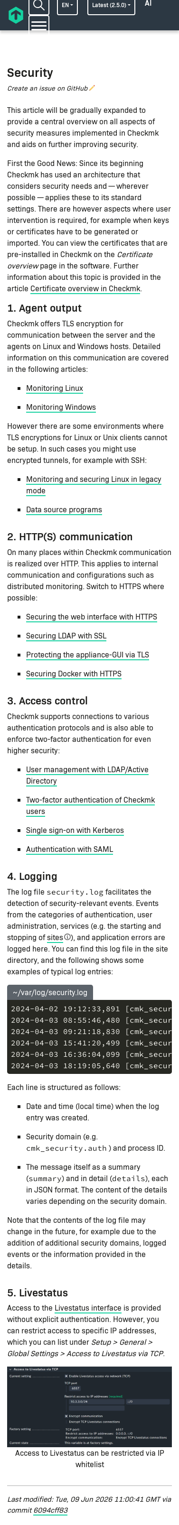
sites (55, 937)
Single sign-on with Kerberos (75, 830)
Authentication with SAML (69, 849)
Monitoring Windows (61, 407)
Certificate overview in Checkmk (85, 288)
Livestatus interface (88, 1307)
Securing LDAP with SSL (66, 635)
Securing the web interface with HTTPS (91, 616)
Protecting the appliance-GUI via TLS (87, 654)
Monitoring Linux (54, 388)
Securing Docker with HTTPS (74, 673)
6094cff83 (50, 1510)
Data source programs (64, 509)
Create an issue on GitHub (47, 87)
